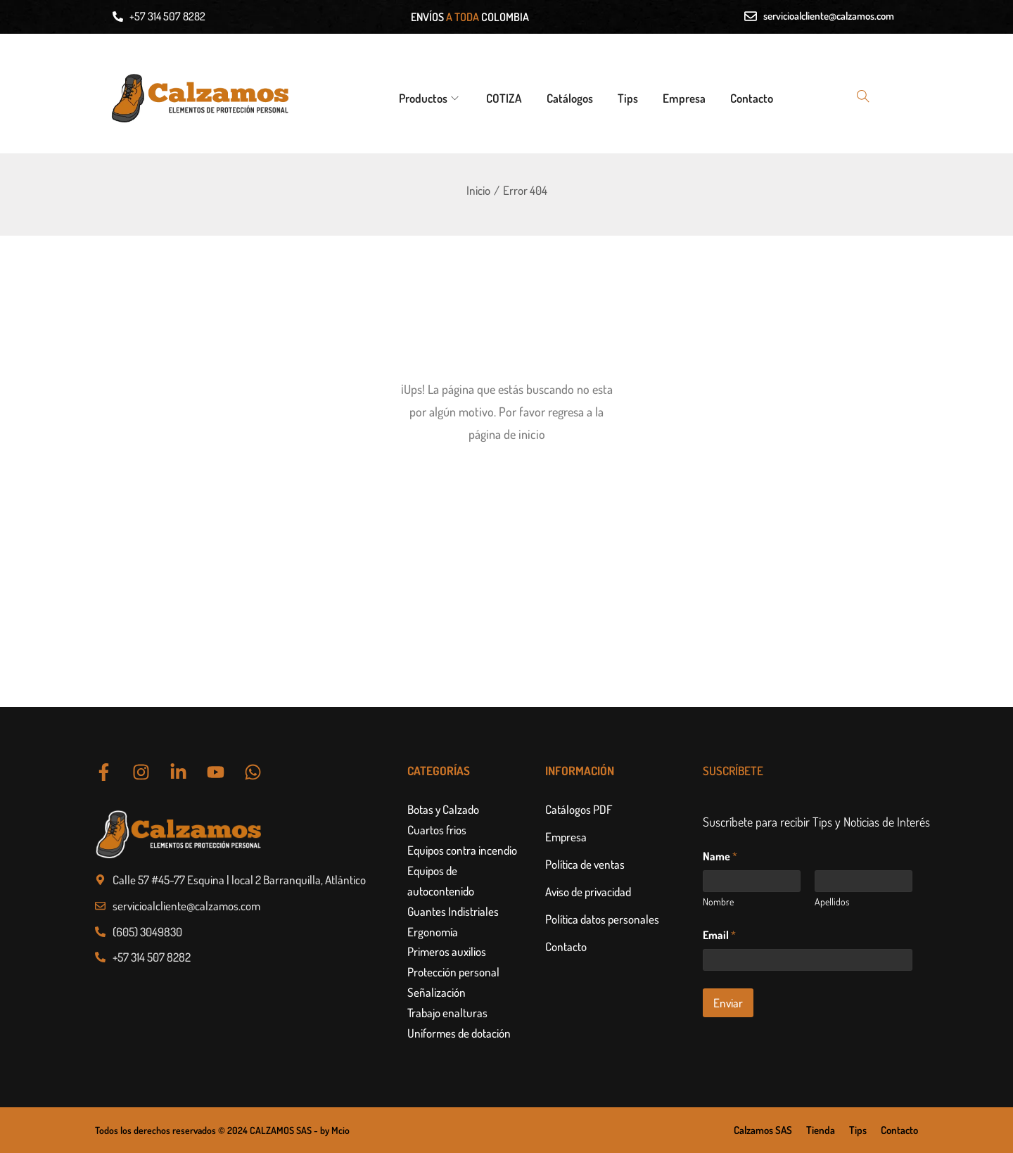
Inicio (478, 190)
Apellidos (832, 901)
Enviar (728, 1002)
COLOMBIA (505, 17)
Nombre (718, 901)
